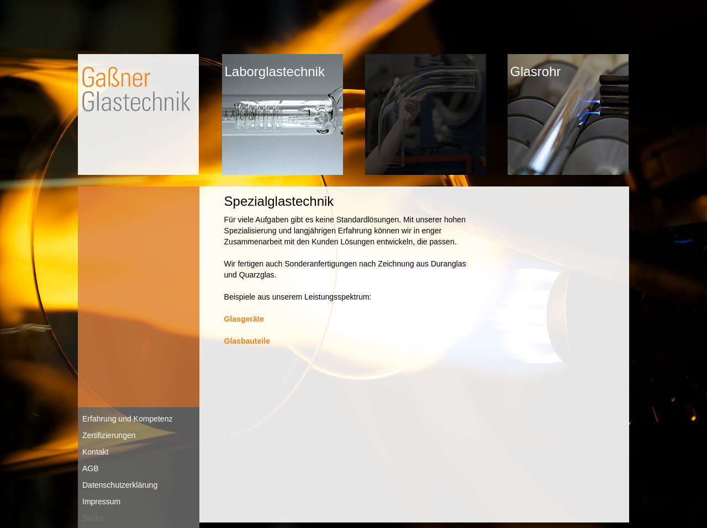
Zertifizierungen (109, 435)
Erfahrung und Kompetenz (127, 418)
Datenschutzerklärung (119, 485)
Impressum (101, 501)
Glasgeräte (244, 318)
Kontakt (95, 451)
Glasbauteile (247, 341)
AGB (90, 468)
